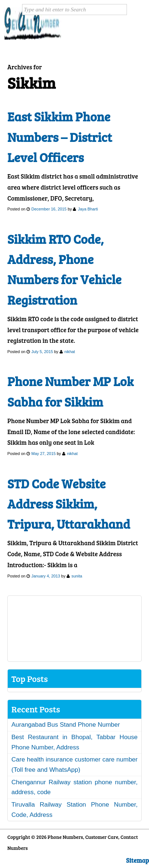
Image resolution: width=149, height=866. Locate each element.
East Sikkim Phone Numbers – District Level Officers (59, 137)
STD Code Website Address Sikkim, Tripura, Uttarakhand (68, 504)
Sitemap (137, 860)
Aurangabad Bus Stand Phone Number (65, 724)
